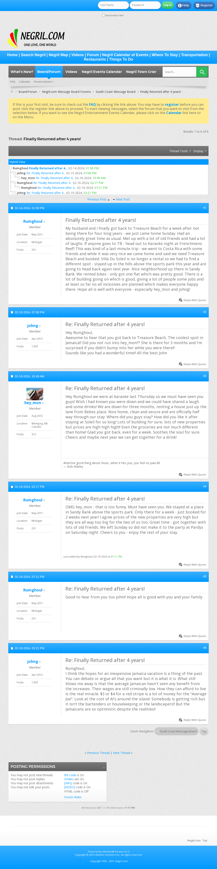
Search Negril (33, 55)
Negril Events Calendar (102, 72)
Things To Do (121, 59)
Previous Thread (98, 753)
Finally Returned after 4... (48, 168)
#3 (204, 376)
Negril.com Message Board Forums (66, 92)
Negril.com (194, 840)
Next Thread (121, 753)
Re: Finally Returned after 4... (45, 173)
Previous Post (96, 199)
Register (204, 5)
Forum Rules (73, 797)
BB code (70, 775)
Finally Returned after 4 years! (52, 138)
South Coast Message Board (115, 92)
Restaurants (95, 59)
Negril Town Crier (141, 72)
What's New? (22, 72)
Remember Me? (113, 15)
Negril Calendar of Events (125, 55)
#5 (204, 576)
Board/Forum (49, 72)
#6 (204, 647)
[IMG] (68, 783)
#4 (204, 486)
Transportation (194, 55)
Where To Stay (165, 55)
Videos (77, 55)
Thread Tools (178, 151)
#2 (204, 312)
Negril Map (58, 55)
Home (12, 55)
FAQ (12, 81)
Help (183, 5)
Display (198, 151)
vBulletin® (108, 851)
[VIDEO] (69, 787)
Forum (93, 55)
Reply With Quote (192, 300)
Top (204, 731)
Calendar (24, 81)
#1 (204, 207)
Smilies (69, 779)
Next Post (123, 199)
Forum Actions (42, 81)
